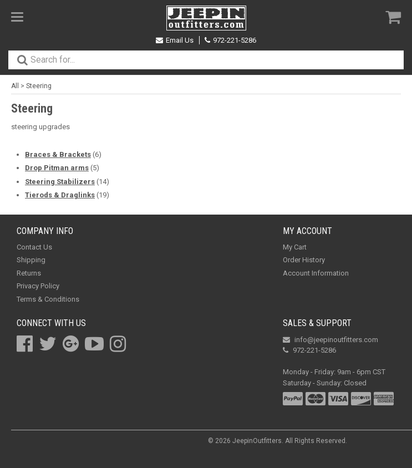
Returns (29, 273)
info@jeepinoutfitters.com (330, 339)
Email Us (175, 40)
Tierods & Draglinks (60, 195)
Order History (304, 260)
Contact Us (34, 247)
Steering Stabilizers (60, 181)
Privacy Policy (38, 286)
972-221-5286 (230, 40)
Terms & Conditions (48, 299)
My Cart (295, 247)
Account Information (316, 273)
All (15, 86)
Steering (39, 86)
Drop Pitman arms (57, 168)
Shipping (31, 260)
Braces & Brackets (58, 154)
